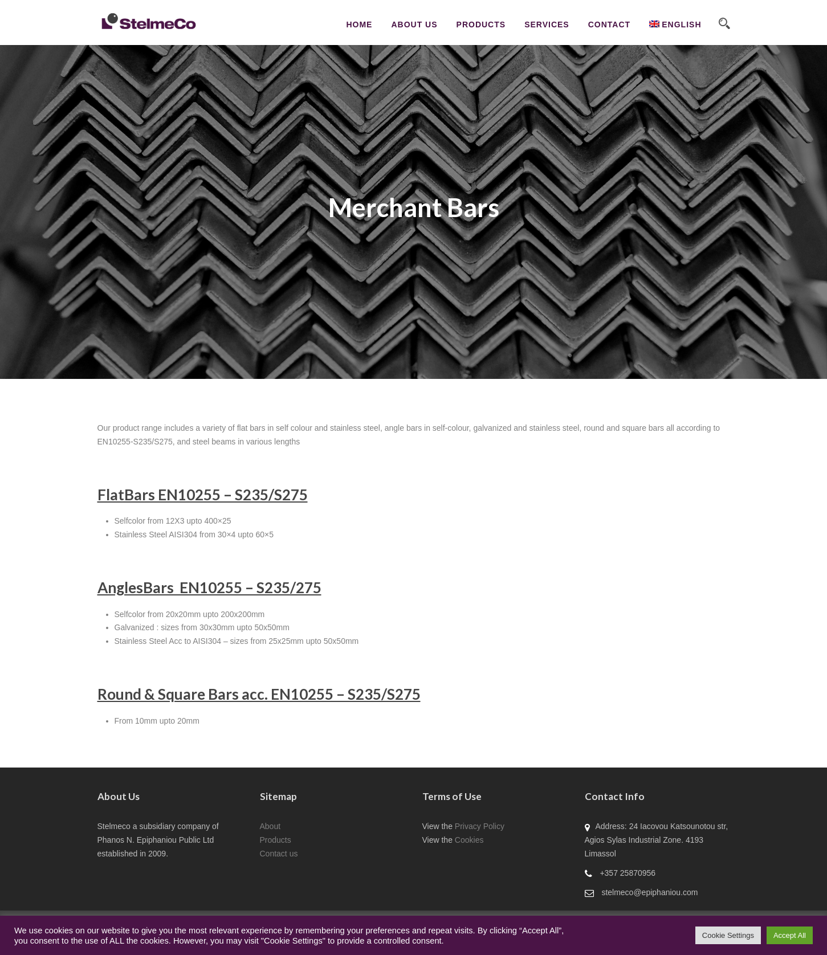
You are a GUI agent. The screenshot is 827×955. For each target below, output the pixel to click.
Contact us (279, 853)
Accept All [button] (789, 935)
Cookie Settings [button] (728, 935)
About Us (414, 24)
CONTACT (609, 24)
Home (359, 24)
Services (546, 24)
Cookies (469, 839)
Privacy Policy (479, 826)
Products (481, 24)
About (270, 826)
